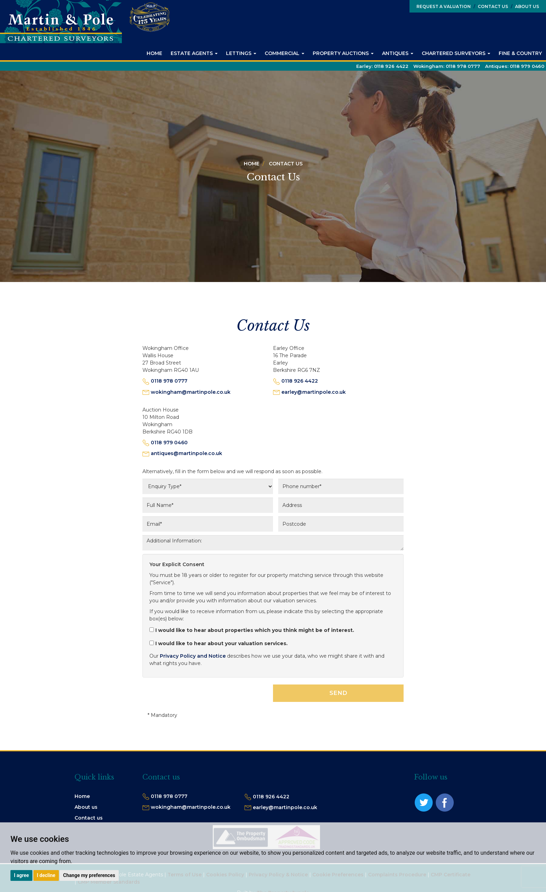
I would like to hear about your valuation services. (218, 643)
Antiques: (514, 66)
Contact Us (491, 6)
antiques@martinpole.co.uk (186, 453)
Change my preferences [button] (89, 875)
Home (154, 53)
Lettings (241, 53)
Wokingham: (446, 66)
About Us (525, 6)
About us (86, 807)
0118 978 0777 (169, 381)
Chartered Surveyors (456, 53)
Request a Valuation (443, 6)
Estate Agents (194, 53)
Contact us (89, 818)
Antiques (397, 53)
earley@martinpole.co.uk (313, 392)
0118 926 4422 (299, 381)
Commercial (284, 53)
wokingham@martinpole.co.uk (191, 392)
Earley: (382, 66)
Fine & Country (520, 53)
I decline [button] (46, 875)
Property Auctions (343, 53)
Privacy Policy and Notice (193, 656)
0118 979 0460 (169, 442)
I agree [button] (21, 875)
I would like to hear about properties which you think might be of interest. (251, 630)
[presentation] (195, 698)
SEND (338, 692)
